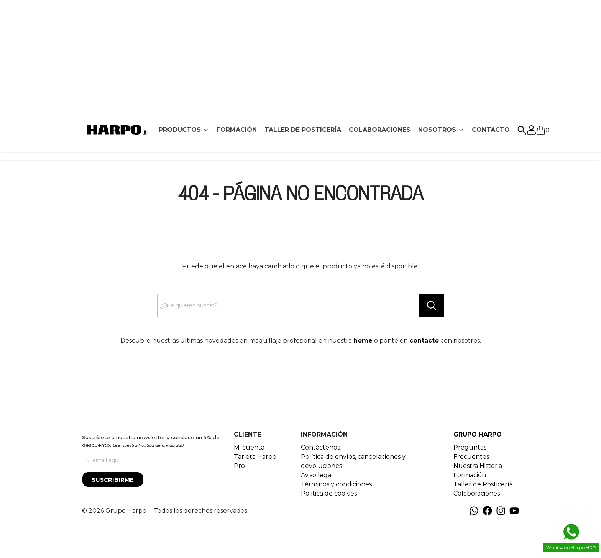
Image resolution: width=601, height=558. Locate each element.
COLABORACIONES (380, 129)
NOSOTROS (437, 129)
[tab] (184, 130)
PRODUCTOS (180, 129)
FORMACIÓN (237, 129)
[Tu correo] (154, 460)
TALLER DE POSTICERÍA (302, 129)
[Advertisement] (300, 53)
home (363, 340)
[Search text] (288, 305)
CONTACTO (491, 129)
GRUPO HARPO (477, 434)
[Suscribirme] (112, 479)
